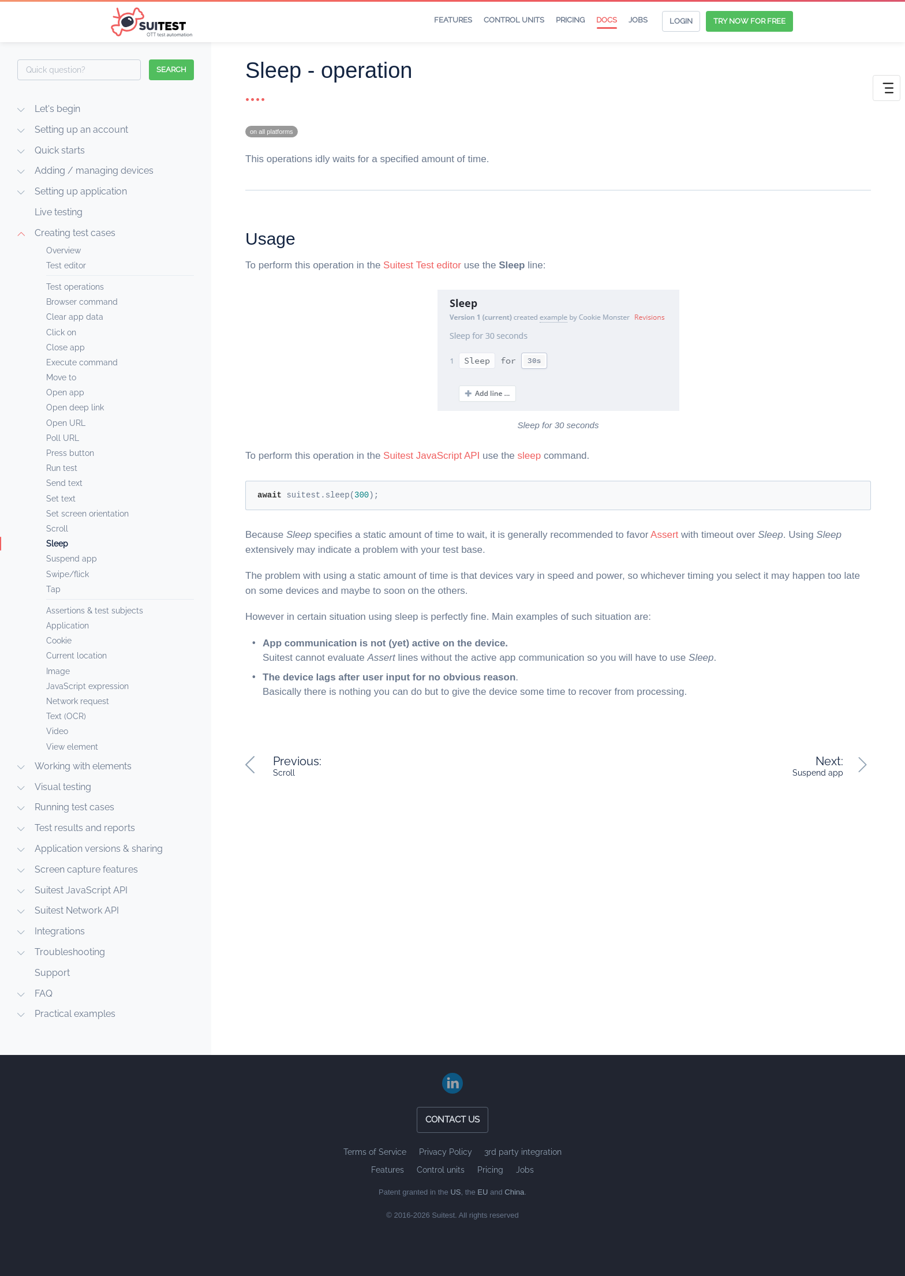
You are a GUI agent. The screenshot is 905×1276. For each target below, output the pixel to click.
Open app (65, 392)
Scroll (57, 528)
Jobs (638, 20)
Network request (77, 701)
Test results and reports (85, 827)
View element (72, 746)
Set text (61, 498)
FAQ (44, 993)
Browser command (82, 301)
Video (57, 731)
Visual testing (63, 786)
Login (681, 21)
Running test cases (74, 807)
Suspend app (71, 558)
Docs (606, 20)
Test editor (66, 265)
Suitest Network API (77, 910)
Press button (70, 453)
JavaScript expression (87, 686)
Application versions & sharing (99, 848)
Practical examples (75, 1013)
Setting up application (81, 191)
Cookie (59, 640)
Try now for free (749, 21)
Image (58, 671)
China (514, 1192)
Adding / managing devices (94, 170)
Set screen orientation (87, 513)
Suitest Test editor (422, 265)
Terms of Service (374, 1152)
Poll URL (62, 438)
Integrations (60, 931)
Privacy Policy (445, 1152)
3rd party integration (523, 1152)
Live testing (59, 212)
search (171, 69)
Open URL (65, 423)
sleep (529, 455)
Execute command (82, 362)
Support (52, 972)
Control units (514, 20)
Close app (65, 347)
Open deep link (75, 407)
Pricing (570, 20)
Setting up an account (81, 129)
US (455, 1192)
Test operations (75, 286)
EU (482, 1192)
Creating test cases (75, 232)
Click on (61, 332)
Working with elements (83, 766)
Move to (61, 377)
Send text (64, 483)
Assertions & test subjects (94, 610)
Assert (664, 534)
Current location (76, 655)
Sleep (57, 543)
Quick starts (60, 150)
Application (67, 625)
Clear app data (74, 316)
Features (453, 20)
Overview (63, 250)
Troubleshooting (70, 951)
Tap (53, 589)
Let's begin (57, 108)
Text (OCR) (66, 716)
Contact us (452, 1119)
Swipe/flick (67, 574)
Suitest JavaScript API (81, 890)
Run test (61, 468)
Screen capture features (86, 869)
